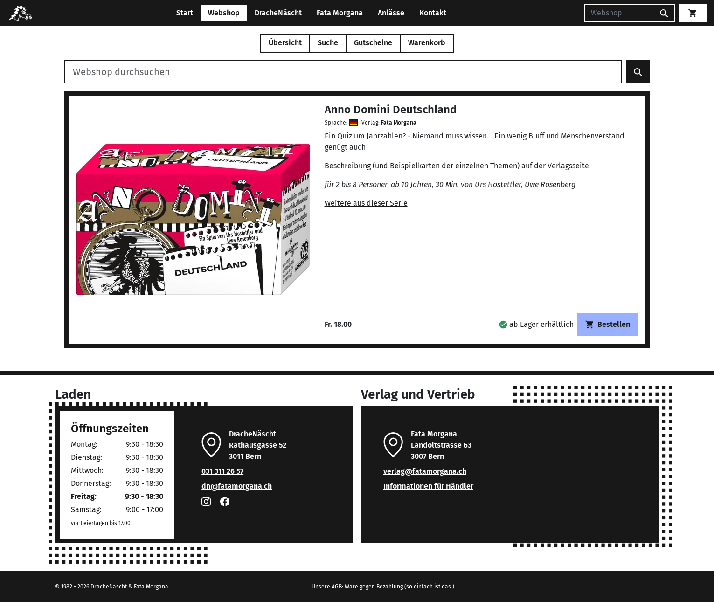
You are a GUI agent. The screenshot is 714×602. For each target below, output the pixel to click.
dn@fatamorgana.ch (236, 486)
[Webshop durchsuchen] (343, 71)
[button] (536, 324)
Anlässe (391, 12)
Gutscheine (373, 42)
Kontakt (432, 12)
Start (184, 12)
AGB (337, 586)
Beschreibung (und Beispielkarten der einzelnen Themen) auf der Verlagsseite (457, 165)
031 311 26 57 (222, 471)
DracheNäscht (278, 12)
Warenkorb (426, 42)
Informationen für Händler (428, 486)
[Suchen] (619, 13)
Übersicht (285, 42)
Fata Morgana (340, 12)
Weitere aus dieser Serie (366, 203)
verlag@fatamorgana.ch (424, 471)
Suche (328, 42)
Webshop (224, 12)
